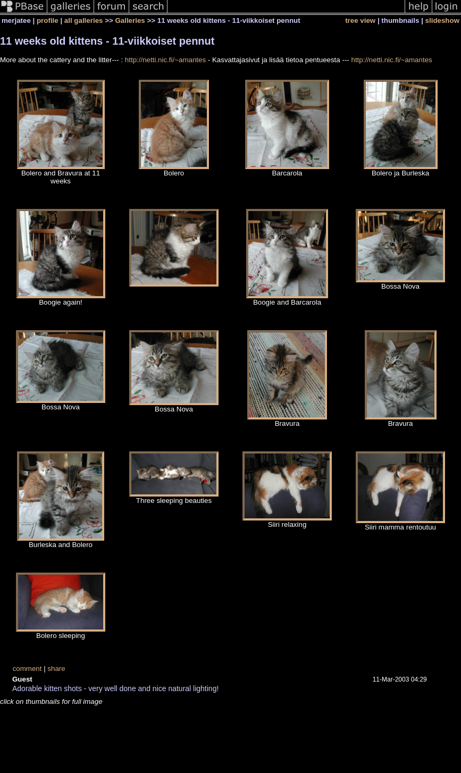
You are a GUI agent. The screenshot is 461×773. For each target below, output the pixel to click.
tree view (360, 20)
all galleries (83, 20)
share (56, 669)
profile (47, 20)
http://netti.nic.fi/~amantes (165, 60)
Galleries (130, 20)
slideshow (442, 20)
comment (27, 669)
